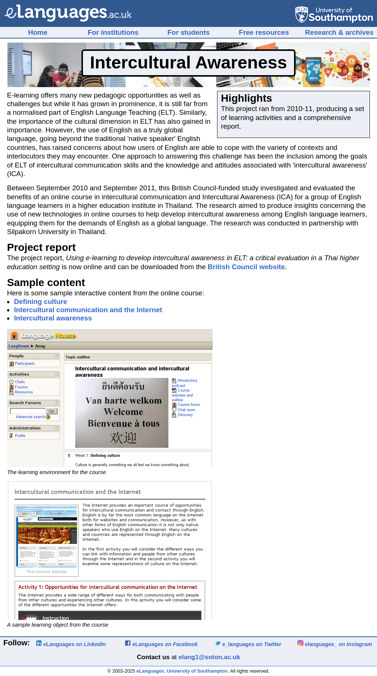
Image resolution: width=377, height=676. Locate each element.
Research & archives (339, 32)
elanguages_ (334, 644)
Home (37, 32)
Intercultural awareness (53, 318)
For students (188, 32)
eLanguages (71, 644)
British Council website (246, 267)
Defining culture (40, 301)
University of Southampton (197, 671)
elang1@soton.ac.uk (209, 657)
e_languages (248, 644)
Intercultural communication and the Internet (88, 310)
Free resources (264, 32)
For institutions (113, 32)
